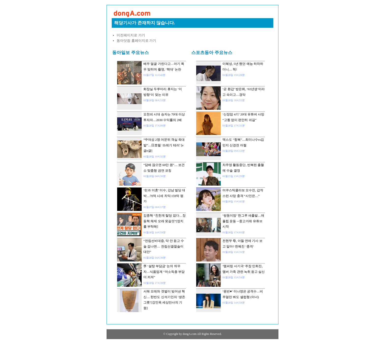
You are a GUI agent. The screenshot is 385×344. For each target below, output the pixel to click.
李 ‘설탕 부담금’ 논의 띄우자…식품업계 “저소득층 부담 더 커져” (164, 271)
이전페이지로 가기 (131, 35)
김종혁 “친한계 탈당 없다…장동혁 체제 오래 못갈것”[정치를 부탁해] (164, 221)
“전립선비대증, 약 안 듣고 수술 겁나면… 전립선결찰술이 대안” (163, 246)
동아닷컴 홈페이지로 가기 (136, 40)
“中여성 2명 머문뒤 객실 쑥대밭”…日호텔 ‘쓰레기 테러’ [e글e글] (164, 145)
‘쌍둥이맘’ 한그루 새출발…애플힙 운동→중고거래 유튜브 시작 (243, 221)
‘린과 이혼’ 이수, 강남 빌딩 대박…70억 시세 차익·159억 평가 (164, 195)
